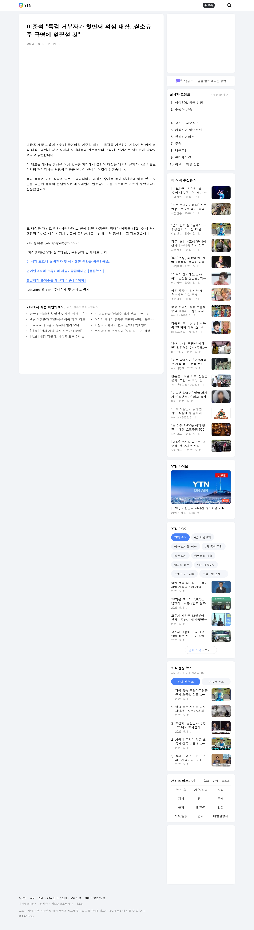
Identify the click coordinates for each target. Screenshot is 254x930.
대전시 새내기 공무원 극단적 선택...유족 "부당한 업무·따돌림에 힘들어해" (124, 319)
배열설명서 (220, 816)
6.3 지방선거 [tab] (202, 537)
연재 (201, 816)
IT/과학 (201, 807)
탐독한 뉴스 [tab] (216, 682)
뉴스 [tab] (206, 780)
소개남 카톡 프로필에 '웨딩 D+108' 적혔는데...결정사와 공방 (124, 331)
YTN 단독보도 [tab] (206, 565)
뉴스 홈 (181, 790)
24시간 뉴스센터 (57, 898)
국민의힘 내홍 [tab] (203, 556)
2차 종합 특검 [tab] (214, 546)
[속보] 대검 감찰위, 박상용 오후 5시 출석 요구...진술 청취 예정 (59, 336)
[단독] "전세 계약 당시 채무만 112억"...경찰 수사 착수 (59, 331)
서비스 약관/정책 (95, 898)
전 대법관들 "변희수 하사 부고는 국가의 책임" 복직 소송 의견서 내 (124, 313)
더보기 (201, 650)
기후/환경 (201, 790)
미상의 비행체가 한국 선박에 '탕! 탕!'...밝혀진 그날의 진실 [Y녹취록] (124, 325)
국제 (221, 798)
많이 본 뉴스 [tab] (185, 682)
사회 (221, 790)
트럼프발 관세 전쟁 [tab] (214, 574)
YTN (27, 5)
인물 (221, 807)
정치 (201, 798)
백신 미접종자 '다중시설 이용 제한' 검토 (57, 319)
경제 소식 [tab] (180, 537)
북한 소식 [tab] (180, 556)
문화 (181, 807)
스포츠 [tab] (225, 780)
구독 (208, 5)
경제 (181, 798)
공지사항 (75, 898)
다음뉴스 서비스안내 (31, 898)
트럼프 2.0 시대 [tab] (184, 574)
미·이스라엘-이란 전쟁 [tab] (187, 546)
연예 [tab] (215, 780)
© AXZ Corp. (26, 916)
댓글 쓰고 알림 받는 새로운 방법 (201, 81)
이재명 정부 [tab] (181, 565)
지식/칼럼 (181, 816)
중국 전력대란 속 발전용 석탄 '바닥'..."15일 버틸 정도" (59, 313)
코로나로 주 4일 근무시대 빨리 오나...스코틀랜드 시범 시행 (59, 325)
